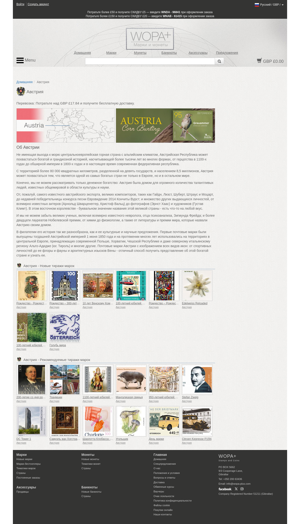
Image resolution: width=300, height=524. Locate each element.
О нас (157, 468)
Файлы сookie (162, 505)
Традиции (55, 397)
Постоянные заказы (28, 477)
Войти (20, 4)
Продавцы (22, 491)
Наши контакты (163, 514)
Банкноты (169, 53)
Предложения (227, 53)
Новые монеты (90, 459)
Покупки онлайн (163, 510)
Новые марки (24, 459)
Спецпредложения (165, 463)
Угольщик (122, 439)
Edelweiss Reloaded (194, 303)
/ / (269, 4)
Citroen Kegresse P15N (196, 439)
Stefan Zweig (190, 397)
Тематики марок (26, 468)
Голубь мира (57, 345)
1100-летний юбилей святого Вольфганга (109, 397)
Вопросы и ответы (164, 477)
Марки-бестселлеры (28, 463)
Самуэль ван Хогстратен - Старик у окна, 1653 (79, 439)
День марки (156, 439)
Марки (111, 53)
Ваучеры (159, 491)
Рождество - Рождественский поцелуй (41, 303)
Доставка (159, 482)
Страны (21, 473)
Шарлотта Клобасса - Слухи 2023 (104, 439)
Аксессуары (198, 53)
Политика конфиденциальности (172, 500)
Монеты (140, 53)
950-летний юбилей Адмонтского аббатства (177, 397)
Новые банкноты (91, 491)
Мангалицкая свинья (129, 397)
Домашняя (82, 53)
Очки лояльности (164, 496)
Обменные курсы (164, 486)
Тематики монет (91, 463)
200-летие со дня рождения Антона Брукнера (46, 397)
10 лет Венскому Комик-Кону (101, 303)
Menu (26, 60)
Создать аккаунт (38, 4)
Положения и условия (167, 473)
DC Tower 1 (23, 439)
